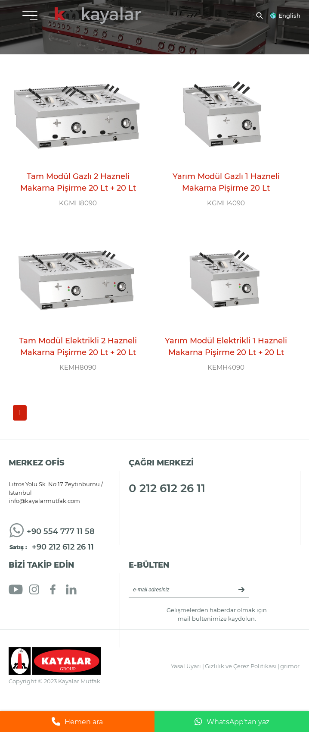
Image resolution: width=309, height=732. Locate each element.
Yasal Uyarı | (187, 666)
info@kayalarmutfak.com (44, 500)
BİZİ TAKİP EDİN (41, 565)
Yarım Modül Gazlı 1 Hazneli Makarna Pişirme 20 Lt (226, 182)
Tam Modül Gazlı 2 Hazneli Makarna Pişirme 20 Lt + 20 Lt (78, 182)
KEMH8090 (77, 367)
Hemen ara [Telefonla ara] (77, 721)
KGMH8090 (78, 203)
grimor (290, 666)
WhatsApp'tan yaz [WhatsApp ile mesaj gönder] (232, 721)
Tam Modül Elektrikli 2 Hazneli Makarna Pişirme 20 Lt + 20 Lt (78, 346)
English (289, 15)
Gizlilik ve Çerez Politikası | (242, 666)
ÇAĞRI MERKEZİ (161, 463)
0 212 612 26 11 (167, 488)
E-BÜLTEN (149, 565)
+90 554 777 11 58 (61, 531)
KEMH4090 (225, 367)
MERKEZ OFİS (37, 463)
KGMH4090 (226, 203)
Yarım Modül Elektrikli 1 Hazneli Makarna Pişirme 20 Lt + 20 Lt (226, 346)
